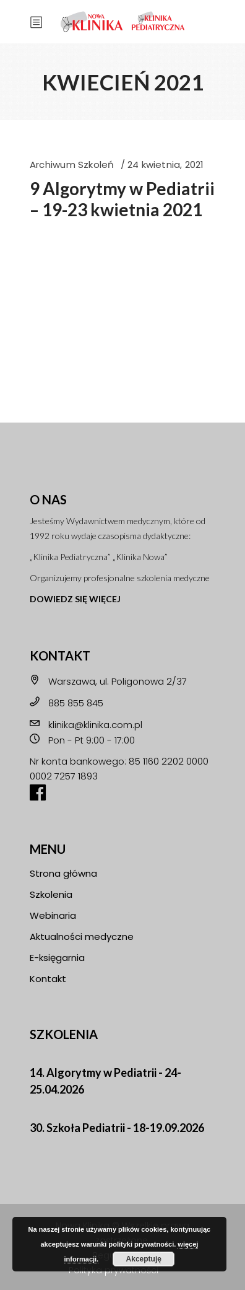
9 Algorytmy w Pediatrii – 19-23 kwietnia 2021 (122, 199)
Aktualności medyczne (82, 936)
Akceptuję (143, 1259)
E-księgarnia (57, 957)
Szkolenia (51, 894)
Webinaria (53, 915)
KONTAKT (60, 655)
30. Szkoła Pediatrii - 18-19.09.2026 (117, 1127)
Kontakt (48, 978)
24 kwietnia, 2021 (165, 164)
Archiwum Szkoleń (72, 164)
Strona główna (63, 873)
